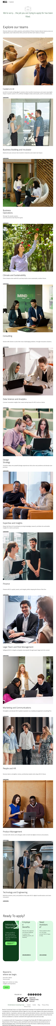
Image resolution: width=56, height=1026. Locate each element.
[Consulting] (6, 345)
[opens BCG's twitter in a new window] (33, 991)
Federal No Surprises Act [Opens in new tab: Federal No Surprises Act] (17, 1022)
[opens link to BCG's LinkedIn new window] (29, 991)
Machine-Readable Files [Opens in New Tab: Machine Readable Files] (8, 1020)
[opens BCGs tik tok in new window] (40, 991)
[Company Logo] (8, 1)
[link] (28, 995)
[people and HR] (6, 776)
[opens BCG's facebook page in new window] (31, 991)
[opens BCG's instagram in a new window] (36, 991)
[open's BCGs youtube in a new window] (38, 991)
